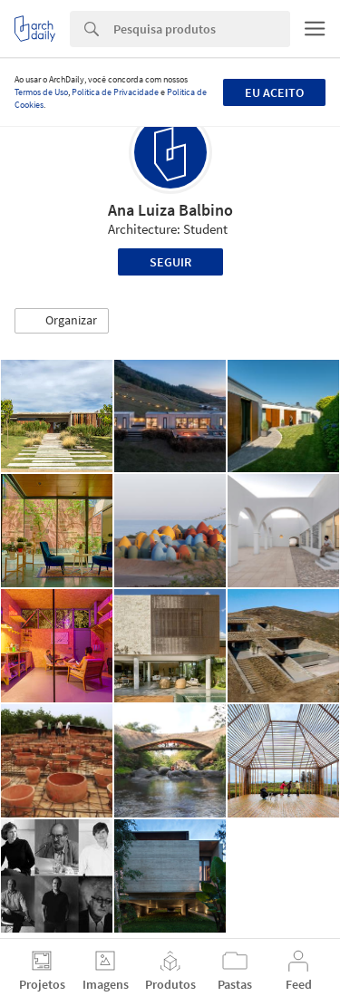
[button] (62, 321)
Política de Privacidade (115, 92)
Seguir (170, 262)
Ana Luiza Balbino (170, 209)
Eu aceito (274, 92)
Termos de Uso (41, 92)
